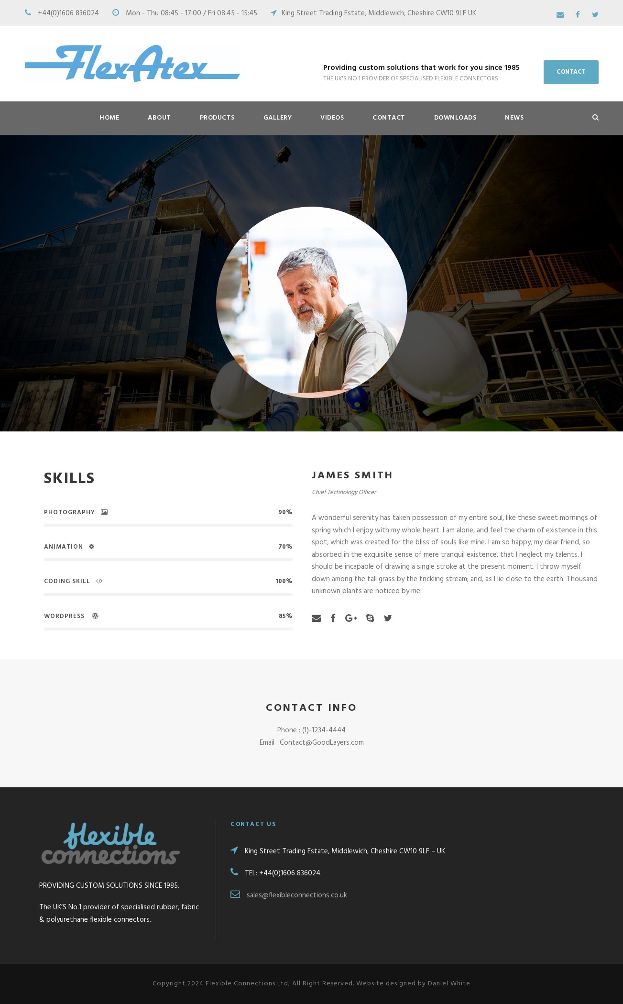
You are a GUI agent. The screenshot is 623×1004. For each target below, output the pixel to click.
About (159, 117)
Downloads (455, 117)
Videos (332, 117)
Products (217, 117)
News (514, 117)
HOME (109, 117)
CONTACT (571, 72)
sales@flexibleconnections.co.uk (297, 895)
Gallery (277, 117)
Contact (388, 117)
